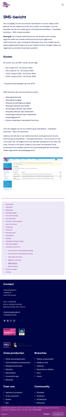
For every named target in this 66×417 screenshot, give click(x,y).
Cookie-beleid (37, 410)
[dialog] (33, 411)
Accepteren (58, 414)
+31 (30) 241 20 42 (9, 315)
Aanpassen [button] (4, 414)
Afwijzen (47, 414)
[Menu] (62, 4)
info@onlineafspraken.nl (11, 312)
